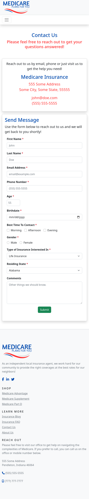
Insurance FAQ (11, 422)
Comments (14, 278)
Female (28, 242)
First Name (15, 139)
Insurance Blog (11, 416)
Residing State (17, 264)
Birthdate (14, 210)
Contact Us (8, 427)
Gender (13, 237)
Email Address (17, 167)
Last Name (15, 153)
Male (14, 242)
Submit (44, 310)
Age (10, 196)
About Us (7, 432)
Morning (16, 230)
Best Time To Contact (22, 225)
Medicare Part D (12, 404)
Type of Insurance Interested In (29, 249)
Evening (52, 230)
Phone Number (18, 182)
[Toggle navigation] (6, 19)
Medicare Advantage (15, 393)
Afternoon (34, 230)
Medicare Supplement (15, 399)
